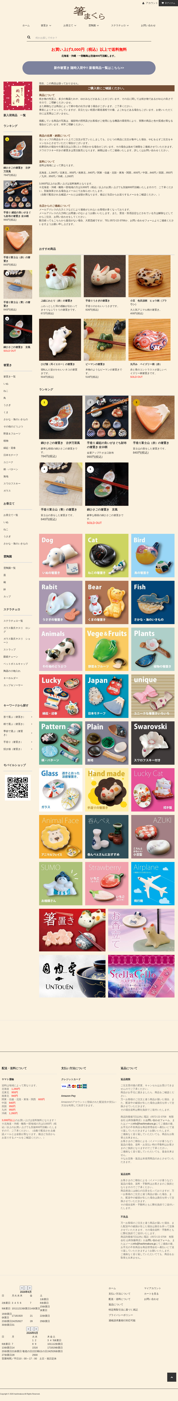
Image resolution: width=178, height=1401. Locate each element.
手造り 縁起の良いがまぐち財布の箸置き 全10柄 (17, 214)
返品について (116, 1304)
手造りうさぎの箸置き (98, 300)
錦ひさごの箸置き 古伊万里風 (16, 169)
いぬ (5, 383)
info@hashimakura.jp (144, 1123)
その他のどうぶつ (13, 426)
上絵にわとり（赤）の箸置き (56, 300)
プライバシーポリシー (121, 1315)
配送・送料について (120, 1299)
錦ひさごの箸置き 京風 (16, 347)
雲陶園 (94, 25)
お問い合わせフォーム (142, 220)
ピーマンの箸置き (95, 364)
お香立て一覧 (10, 515)
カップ (7, 596)
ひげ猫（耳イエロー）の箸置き (58, 364)
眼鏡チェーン (10, 656)
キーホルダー (10, 678)
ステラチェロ (120, 25)
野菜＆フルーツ (12, 433)
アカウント (152, 3)
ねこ (5, 390)
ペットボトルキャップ (15, 663)
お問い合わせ (148, 25)
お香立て (70, 25)
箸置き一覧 (9, 376)
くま (5, 412)
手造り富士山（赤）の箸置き (16, 259)
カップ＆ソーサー (13, 685)
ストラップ (9, 649)
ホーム (26, 25)
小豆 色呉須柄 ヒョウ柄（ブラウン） (148, 302)
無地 (5, 476)
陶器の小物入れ (12, 671)
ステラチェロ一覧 (13, 620)
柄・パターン (10, 469)
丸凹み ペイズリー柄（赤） (146, 364)
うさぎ (7, 405)
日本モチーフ (10, 455)
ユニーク (8, 462)
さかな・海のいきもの (15, 419)
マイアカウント (152, 1288)
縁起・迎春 (9, 447)
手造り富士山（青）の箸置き (16, 304)
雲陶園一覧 (9, 568)
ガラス (7, 490)
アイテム (167, 3)
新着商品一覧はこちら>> (89, 68)
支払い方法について (120, 1293)
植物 (5, 440)
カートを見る (151, 1293)
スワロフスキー (12, 483)
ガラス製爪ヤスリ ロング (16, 630)
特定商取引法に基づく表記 (123, 1309)
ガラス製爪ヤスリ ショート (16, 640)
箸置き (46, 25)
